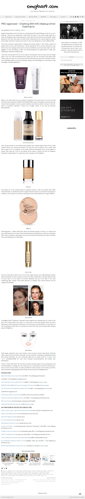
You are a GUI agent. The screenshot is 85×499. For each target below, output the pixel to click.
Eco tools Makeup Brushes (8, 420)
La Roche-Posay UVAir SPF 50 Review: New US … (49, 463)
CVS (15, 472)
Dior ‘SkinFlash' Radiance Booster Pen (12, 441)
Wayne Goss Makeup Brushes (9, 413)
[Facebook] (78, 16)
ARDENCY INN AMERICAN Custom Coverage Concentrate (17, 385)
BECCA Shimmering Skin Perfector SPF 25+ (13, 446)
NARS (47, 473)
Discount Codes (20, 16)
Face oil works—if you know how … (21, 463)
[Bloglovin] (80, 16)
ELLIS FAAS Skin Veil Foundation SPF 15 (12, 382)
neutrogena (5, 474)
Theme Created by (76, 497)
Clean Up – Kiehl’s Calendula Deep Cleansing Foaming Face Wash (41, 479)
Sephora (41, 382)
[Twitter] (71, 16)
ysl (45, 475)
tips (6, 475)
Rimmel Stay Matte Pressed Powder (11, 395)
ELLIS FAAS (35, 472)
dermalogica (20, 472)
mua (44, 473)
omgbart (22, 30)
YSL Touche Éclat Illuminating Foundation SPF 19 (15, 388)
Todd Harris (11, 475)
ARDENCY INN (11, 470)
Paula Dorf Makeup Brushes (9, 417)
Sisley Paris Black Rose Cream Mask (11, 376)
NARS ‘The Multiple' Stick (8, 434)
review (35, 474)
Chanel (44, 470)
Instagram (50, 357)
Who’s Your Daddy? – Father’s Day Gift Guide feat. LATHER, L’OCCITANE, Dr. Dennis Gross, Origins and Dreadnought (14, 481)
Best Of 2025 (33, 16)
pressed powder (24, 474)
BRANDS (43, 16)
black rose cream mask (23, 470)
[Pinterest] (75, 16)
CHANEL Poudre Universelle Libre (10, 431)
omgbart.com (42, 6)
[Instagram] (73, 16)
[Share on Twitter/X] (4, 468)
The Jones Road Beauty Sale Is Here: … (8, 463)
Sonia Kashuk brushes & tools (9, 423)
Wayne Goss (40, 475)
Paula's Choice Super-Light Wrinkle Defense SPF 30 (16, 410)
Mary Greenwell (33, 473)
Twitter (3, 359)
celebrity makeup (36, 470)
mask (40, 473)
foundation (42, 472)
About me (8, 16)
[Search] (82, 16)
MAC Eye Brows (5, 401)
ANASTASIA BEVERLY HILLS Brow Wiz (11, 404)
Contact (63, 16)
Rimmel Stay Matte (43, 474)
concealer (9, 472)
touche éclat (32, 475)
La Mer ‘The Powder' (7, 426)
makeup (25, 473)
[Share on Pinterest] (6, 468)
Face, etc (32, 20)
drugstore (28, 472)
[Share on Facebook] (2, 468)
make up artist (17, 473)
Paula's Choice (13, 474)
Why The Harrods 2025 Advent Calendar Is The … (35, 463)
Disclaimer (53, 16)
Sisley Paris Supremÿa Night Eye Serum (12, 398)
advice (5, 470)
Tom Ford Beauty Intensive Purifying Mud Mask (14, 437)
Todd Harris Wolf (21, 475)
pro (31, 474)
